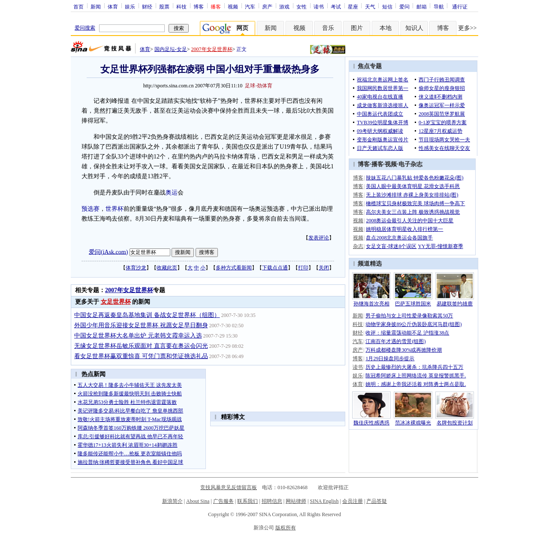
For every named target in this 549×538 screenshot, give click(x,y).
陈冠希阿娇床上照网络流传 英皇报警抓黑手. (415, 376)
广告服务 (223, 501)
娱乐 (130, 6)
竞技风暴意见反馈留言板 (228, 487)
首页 (78, 6)
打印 (303, 268)
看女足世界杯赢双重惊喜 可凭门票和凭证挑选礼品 (141, 356)
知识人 (414, 28)
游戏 (284, 6)
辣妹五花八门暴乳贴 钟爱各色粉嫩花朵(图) (414, 178)
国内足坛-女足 (170, 49)
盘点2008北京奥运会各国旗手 (399, 238)
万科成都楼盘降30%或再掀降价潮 (403, 350)
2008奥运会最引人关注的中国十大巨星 (409, 221)
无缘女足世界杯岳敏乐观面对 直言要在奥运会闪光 (141, 346)
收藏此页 (167, 268)
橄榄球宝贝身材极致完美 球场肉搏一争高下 (415, 203)
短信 (387, 6)
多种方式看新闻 (234, 268)
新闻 (95, 6)
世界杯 (115, 209)
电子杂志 (410, 164)
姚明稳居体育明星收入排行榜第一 (404, 229)
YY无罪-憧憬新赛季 (440, 246)
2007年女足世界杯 (211, 49)
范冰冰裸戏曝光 (413, 423)
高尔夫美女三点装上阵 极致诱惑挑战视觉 (413, 212)
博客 (198, 6)
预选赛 (90, 209)
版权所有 (285, 528)
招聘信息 (272, 501)
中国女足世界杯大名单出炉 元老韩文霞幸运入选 (138, 335)
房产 (267, 6)
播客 (377, 164)
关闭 (324, 268)
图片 (357, 28)
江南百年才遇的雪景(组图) (395, 341)
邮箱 (421, 6)
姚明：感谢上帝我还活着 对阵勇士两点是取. (415, 384)
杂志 (358, 246)
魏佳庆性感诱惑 (371, 423)
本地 (386, 28)
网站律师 (296, 501)
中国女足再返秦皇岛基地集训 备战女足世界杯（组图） (147, 315)
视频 (233, 6)
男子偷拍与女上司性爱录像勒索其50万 (409, 316)
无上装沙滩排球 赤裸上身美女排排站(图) (412, 195)
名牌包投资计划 (455, 423)
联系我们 (247, 501)
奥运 (172, 192)
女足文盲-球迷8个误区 (391, 246)
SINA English (324, 501)
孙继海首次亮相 (371, 304)
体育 (113, 6)
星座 (353, 6)
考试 (336, 6)
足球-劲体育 (258, 86)
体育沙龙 (136, 268)
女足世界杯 (116, 302)
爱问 (404, 6)
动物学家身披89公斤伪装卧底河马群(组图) (413, 324)
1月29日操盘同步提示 (389, 359)
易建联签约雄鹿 (455, 304)
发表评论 (318, 238)
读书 (319, 6)
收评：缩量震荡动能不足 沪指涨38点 (407, 333)
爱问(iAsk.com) (108, 251)
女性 (301, 6)
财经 (147, 6)
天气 (370, 6)
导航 (439, 6)
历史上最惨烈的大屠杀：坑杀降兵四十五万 (414, 367)
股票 (164, 6)
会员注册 (352, 501)
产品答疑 (376, 501)
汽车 (250, 6)
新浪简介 (172, 501)
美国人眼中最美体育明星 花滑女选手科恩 (413, 186)
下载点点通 (275, 268)
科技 (181, 6)
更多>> (467, 28)
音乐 (328, 28)
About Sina (197, 501)
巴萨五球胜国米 (413, 304)
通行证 (460, 6)
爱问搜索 (85, 28)
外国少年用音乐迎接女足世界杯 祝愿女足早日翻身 (141, 325)
